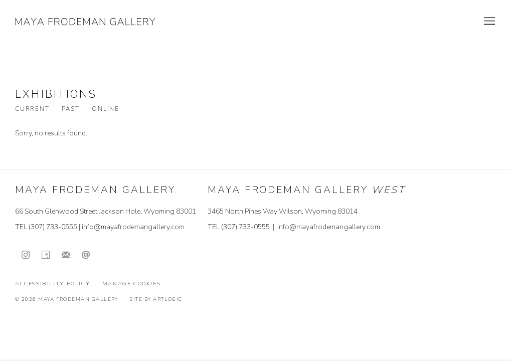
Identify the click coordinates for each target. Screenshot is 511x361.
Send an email (85, 255)
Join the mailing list (65, 255)
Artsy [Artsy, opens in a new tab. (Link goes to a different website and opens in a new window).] (45, 255)
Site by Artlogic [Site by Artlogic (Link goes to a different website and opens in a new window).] (156, 299)
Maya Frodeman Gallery (85, 21)
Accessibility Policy (52, 283)
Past (70, 109)
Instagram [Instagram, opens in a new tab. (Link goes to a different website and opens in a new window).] (25, 255)
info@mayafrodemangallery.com (133, 227)
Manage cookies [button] (131, 283)
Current (32, 109)
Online (105, 109)
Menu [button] (488, 21)
